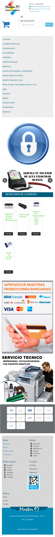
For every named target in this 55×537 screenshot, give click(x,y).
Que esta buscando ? (27, 21)
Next (50, 180)
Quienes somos (8, 451)
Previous (5, 180)
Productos (6, 444)
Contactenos (7, 454)
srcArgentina (33, 529)
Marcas (5, 447)
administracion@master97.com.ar (39, 6)
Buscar (49, 25)
